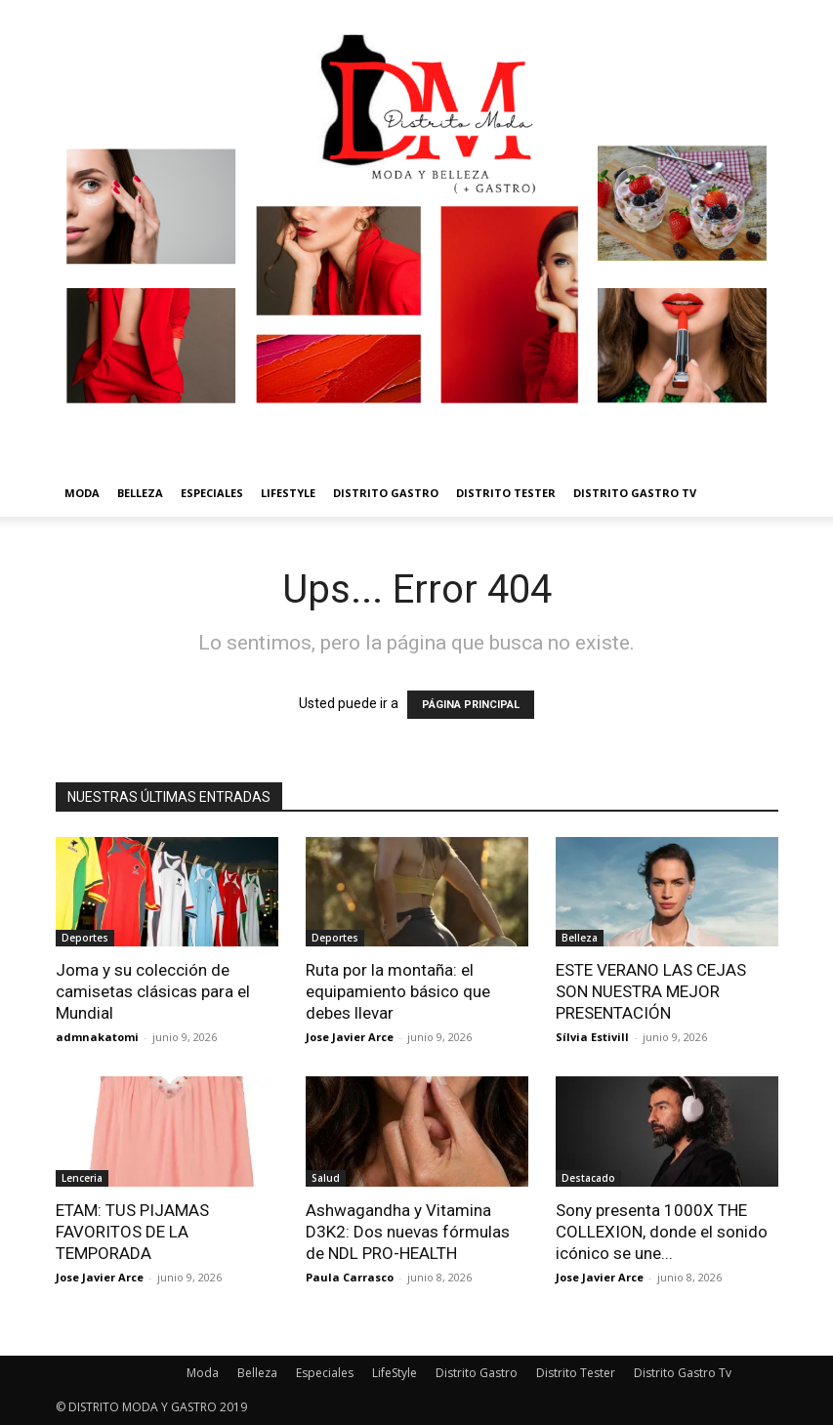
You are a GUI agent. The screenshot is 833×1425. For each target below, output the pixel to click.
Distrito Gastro (385, 492)
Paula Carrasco (350, 1277)
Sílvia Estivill (592, 1036)
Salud (326, 1178)
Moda (82, 492)
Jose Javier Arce (350, 1036)
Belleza (140, 492)
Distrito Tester (506, 492)
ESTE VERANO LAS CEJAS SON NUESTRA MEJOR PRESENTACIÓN (651, 991)
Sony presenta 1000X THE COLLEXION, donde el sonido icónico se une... (662, 1231)
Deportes (85, 937)
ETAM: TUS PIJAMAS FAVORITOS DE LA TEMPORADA (132, 1231)
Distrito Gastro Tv (634, 492)
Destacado (588, 1178)
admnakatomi (97, 1036)
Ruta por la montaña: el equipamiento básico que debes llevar (398, 991)
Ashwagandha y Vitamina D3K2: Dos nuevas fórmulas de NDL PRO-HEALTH (408, 1231)
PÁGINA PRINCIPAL (471, 704)
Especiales (212, 492)
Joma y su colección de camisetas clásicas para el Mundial (153, 991)
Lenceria (82, 1178)
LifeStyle (288, 492)
